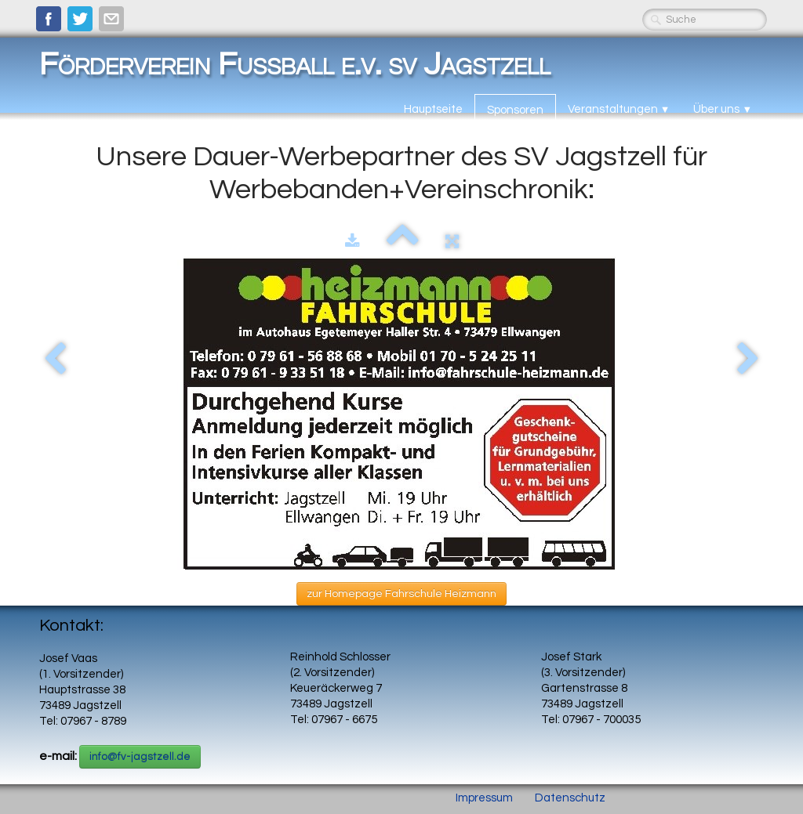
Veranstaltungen (619, 109)
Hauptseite (433, 109)
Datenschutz (570, 798)
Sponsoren (515, 110)
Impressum (484, 798)
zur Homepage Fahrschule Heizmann (401, 593)
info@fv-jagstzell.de (140, 756)
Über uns (722, 109)
